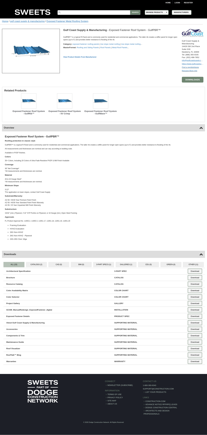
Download (195, 271)
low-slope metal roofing (131, 44)
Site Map (112, 401)
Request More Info (189, 71)
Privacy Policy (115, 397)
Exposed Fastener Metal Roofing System (67, 21)
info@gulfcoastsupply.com (193, 60)
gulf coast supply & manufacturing (27, 21)
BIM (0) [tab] (81, 264)
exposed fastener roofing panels (86, 44)
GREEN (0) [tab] (170, 264)
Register (188, 3)
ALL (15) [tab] (14, 264)
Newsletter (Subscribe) (120, 385)
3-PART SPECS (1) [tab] (103, 264)
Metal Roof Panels (119, 47)
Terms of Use (115, 394)
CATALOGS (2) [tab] (36, 264)
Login (177, 3)
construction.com (154, 401)
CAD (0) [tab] (59, 264)
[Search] (99, 12)
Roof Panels (105, 47)
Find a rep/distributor (190, 67)
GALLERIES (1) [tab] (126, 264)
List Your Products (154, 392)
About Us (112, 404)
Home (168, 3)
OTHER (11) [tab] (193, 264)
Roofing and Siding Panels (88, 47)
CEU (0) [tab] (148, 264)
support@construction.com (157, 389)
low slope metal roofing (110, 44)
